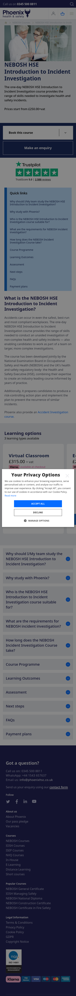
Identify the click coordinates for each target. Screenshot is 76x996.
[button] (38, 520)
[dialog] (38, 498)
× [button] (67, 476)
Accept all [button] (38, 503)
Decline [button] (38, 512)
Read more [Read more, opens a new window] (10, 495)
